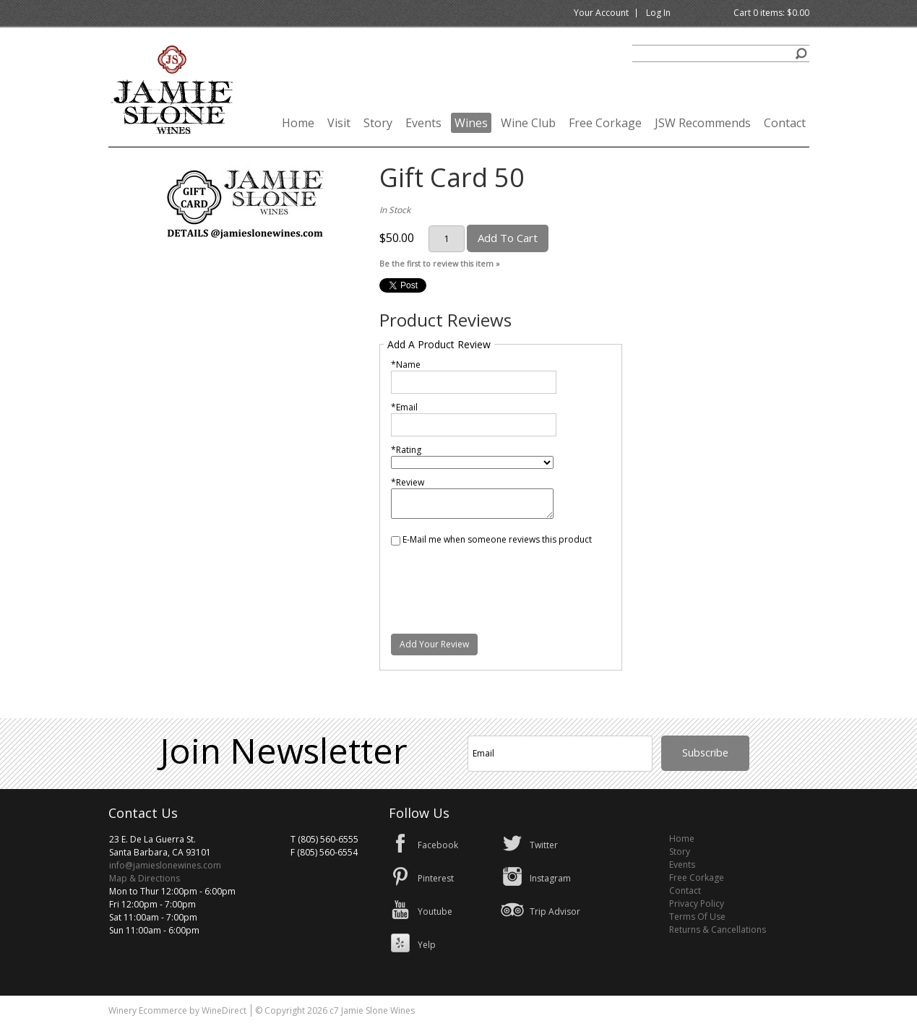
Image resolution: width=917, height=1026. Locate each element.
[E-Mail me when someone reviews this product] (395, 541)
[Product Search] (720, 53)
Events (423, 123)
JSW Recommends (703, 123)
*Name (406, 364)
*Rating (406, 450)
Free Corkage (605, 123)
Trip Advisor (555, 911)
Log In (658, 13)
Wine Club (528, 123)
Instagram (550, 878)
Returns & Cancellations (717, 929)
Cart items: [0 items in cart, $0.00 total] (771, 13)
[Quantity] (447, 238)
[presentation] (501, 581)
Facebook (438, 845)
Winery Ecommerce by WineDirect (177, 1010)
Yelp (427, 945)
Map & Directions (144, 878)
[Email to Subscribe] (560, 754)
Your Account (601, 13)
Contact (785, 123)
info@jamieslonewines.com (165, 865)
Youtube (435, 911)
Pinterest (436, 878)
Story (377, 123)
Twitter (544, 845)
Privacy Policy (696, 903)
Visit (338, 123)
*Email (404, 407)
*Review (407, 482)
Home (298, 123)
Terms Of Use (697, 916)
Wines (471, 123)
